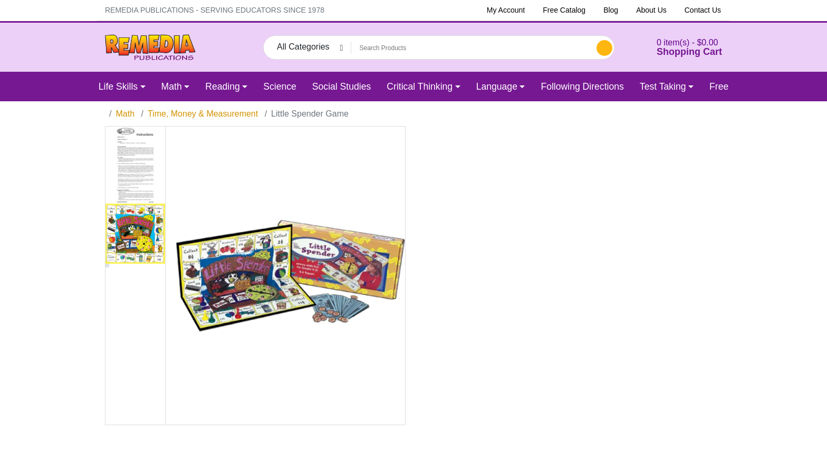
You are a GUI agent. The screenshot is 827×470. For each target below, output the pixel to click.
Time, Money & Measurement (203, 113)
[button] (676, 47)
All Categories (303, 46)
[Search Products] (472, 48)
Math (125, 113)
